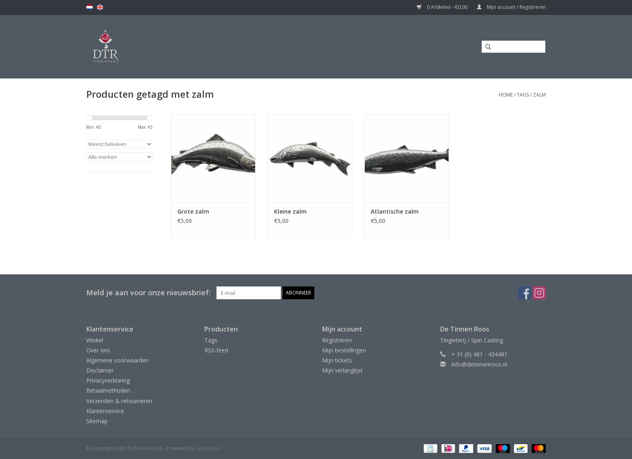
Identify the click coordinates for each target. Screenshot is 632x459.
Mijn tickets (337, 360)
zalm (539, 94)
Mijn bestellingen (344, 350)
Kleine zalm (290, 211)
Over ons (98, 350)
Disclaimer (100, 370)
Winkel (94, 340)
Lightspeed (207, 448)
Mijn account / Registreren (511, 7)
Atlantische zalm (395, 211)
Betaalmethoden (108, 390)
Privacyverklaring (108, 380)
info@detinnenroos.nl (479, 364)
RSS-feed (216, 350)
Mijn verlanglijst (342, 370)
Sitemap (97, 421)
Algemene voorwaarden (117, 360)
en (100, 7)
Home (506, 94)
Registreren (337, 340)
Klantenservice (105, 411)
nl (89, 7)
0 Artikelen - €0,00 (443, 7)
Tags (523, 94)
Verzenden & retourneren (119, 401)
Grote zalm (193, 211)
